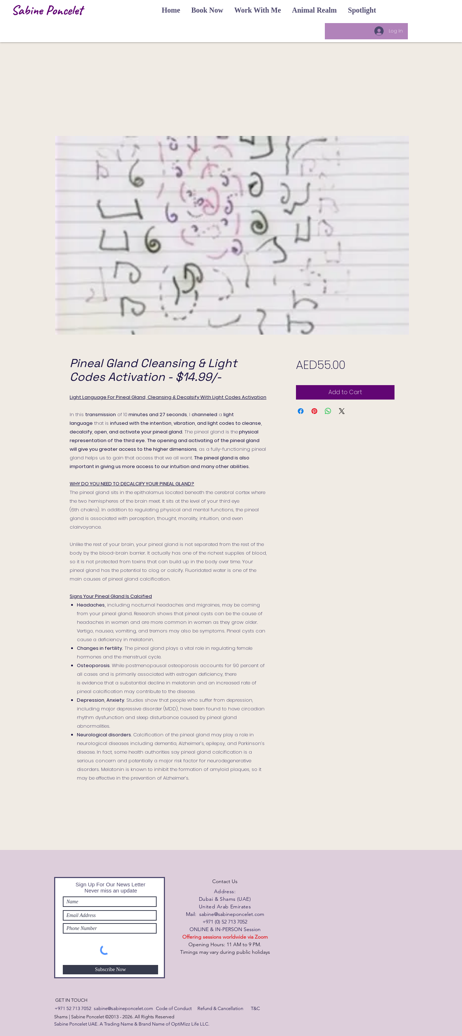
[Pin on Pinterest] (314, 411)
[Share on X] (341, 411)
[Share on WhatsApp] (328, 411)
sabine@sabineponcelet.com (231, 914)
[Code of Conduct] (174, 1008)
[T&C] (255, 1008)
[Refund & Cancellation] (220, 1008)
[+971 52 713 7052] (72, 1008)
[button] (171, 10)
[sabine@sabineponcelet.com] (123, 1008)
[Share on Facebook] (300, 411)
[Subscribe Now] (110, 969)
